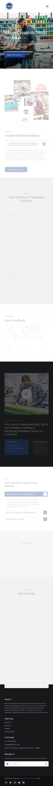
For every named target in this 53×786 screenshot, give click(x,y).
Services (7, 726)
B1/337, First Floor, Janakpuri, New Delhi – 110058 (22, 748)
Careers (7, 729)
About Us (7, 723)
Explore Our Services (15, 55)
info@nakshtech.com (12, 745)
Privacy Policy (9, 732)
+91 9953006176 (10, 741)
